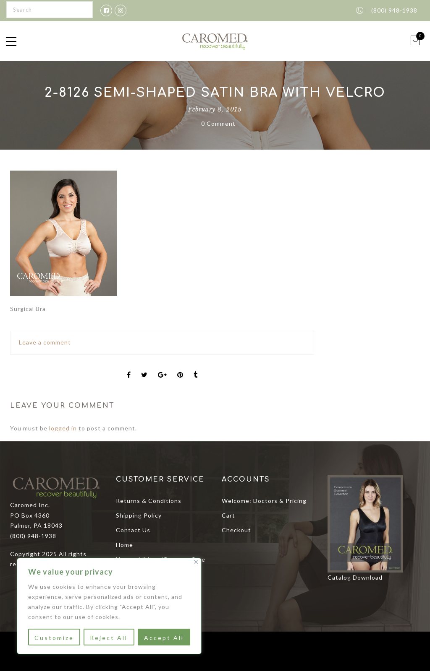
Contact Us (133, 530)
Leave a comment (45, 342)
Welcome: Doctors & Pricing (264, 500)
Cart (228, 515)
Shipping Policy (139, 515)
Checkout (236, 530)
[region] (109, 606)
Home (124, 544)
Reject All (109, 637)
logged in (63, 428)
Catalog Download (355, 577)
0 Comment (218, 123)
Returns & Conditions (148, 500)
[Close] (196, 562)
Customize (54, 637)
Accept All (164, 637)
